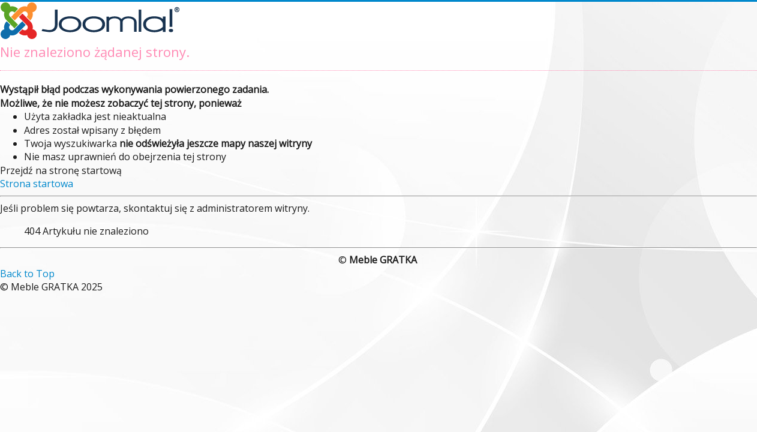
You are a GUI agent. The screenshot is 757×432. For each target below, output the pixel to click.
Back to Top (27, 273)
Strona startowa (36, 183)
